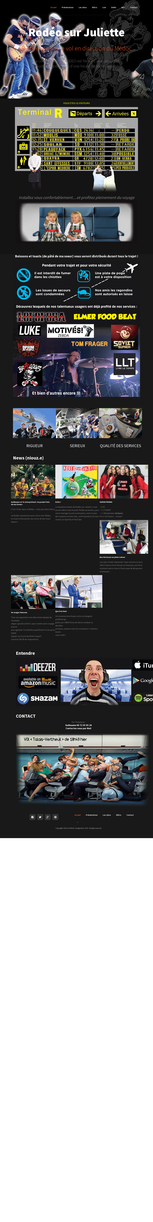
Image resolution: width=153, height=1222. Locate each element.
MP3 (123, 7)
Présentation (67, 7)
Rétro (94, 7)
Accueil (53, 7)
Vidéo (113, 7)
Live (104, 7)
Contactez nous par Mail (78, 728)
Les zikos (83, 7)
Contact (134, 7)
